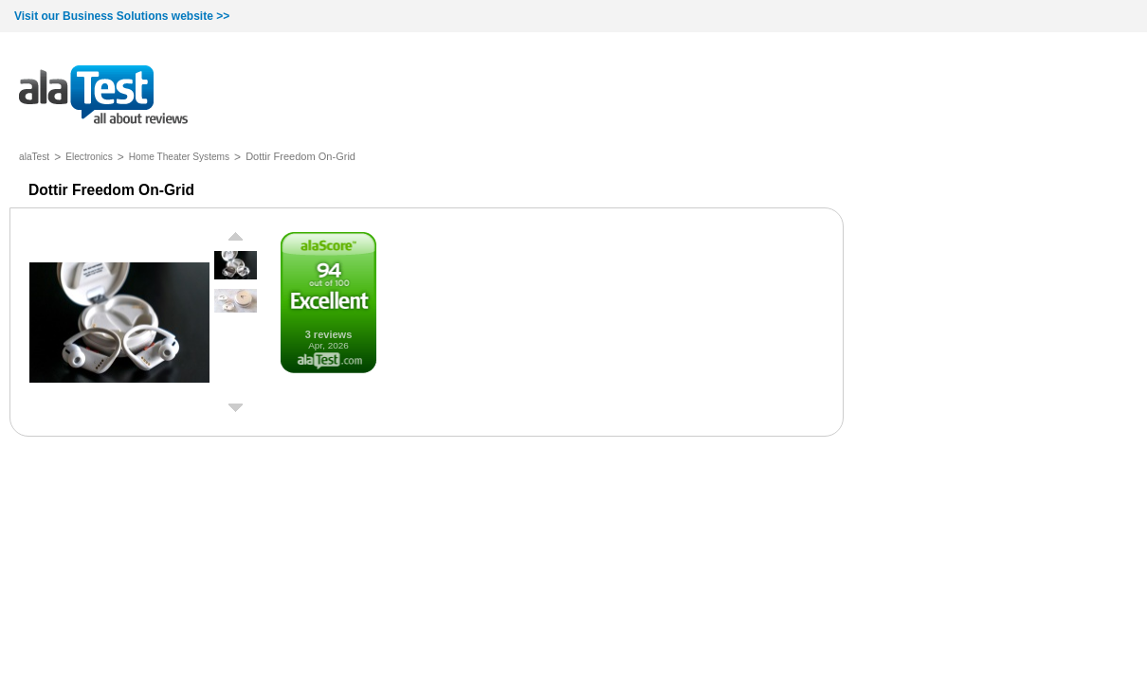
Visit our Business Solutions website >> (121, 16)
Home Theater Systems (179, 157)
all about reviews (103, 96)
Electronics (89, 157)
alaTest (34, 157)
